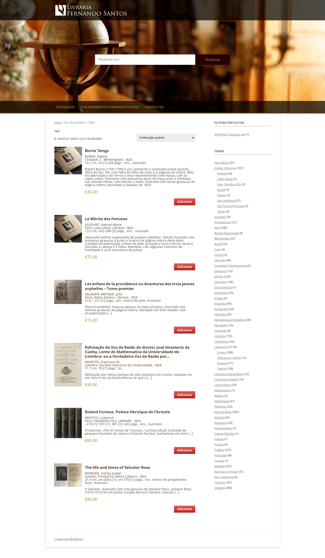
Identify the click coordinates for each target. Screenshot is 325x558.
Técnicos (220, 482)
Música (219, 417)
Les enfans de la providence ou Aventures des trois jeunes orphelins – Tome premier (139, 286)
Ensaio (218, 298)
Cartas (218, 255)
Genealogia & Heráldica (229, 320)
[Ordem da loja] (166, 138)
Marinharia (221, 401)
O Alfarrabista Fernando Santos (109, 107)
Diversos (220, 282)
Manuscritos (222, 390)
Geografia (221, 325)
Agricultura (221, 163)
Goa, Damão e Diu (229, 184)
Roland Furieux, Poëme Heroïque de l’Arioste (127, 412)
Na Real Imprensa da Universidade (126, 365)
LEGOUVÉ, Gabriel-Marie (103, 224)
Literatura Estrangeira (229, 374)
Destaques (65, 107)
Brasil (218, 244)
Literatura (221, 347)
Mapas (218, 396)
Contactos (154, 107)
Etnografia (221, 309)
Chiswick (91, 159)
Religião (219, 466)
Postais (219, 461)
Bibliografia (222, 238)
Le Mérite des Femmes (106, 219)
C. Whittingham (111, 159)
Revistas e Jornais (225, 471)
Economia (221, 293)
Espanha (220, 303)
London (90, 476)
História (219, 336)
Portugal (220, 455)
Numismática (223, 428)
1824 (128, 159)
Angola (221, 173)
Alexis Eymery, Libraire (111, 297)
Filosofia (220, 314)
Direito (218, 276)
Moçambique (226, 200)
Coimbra (91, 365)
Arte (217, 228)
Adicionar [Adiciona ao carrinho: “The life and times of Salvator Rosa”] (184, 509)
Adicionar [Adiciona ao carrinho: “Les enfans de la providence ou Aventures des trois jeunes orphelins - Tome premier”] (184, 330)
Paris (88, 228)
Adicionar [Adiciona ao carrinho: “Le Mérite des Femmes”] (184, 266)
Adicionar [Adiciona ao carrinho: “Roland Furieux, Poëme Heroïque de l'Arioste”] (184, 450)
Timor (221, 211)
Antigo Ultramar (225, 168)
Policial (219, 444)
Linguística (221, 341)
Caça (217, 249)
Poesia (221, 363)
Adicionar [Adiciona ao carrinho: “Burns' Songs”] (184, 201)
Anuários (220, 217)
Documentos (223, 287)
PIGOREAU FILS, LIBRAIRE (113, 421)
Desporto (220, 271)
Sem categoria (223, 477)
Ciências (219, 260)
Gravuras (220, 331)
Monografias (223, 412)
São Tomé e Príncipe (230, 206)
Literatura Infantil (229, 358)
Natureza (220, 423)
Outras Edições (224, 434)
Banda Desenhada (226, 233)
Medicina (220, 406)
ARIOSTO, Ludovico (99, 418)
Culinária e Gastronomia (230, 266)
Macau (221, 195)
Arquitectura (222, 222)
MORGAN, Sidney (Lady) (103, 473)
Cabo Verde (225, 179)
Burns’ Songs (97, 150)
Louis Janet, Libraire (109, 228)
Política (219, 450)
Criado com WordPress (68, 539)
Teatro (221, 369)
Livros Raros (222, 385)
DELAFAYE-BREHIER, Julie (103, 294)
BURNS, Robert (96, 156)
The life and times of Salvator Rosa (117, 467)
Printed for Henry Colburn (117, 476)
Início (57, 122)
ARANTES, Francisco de (102, 362)
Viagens (219, 488)
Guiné (221, 190)
